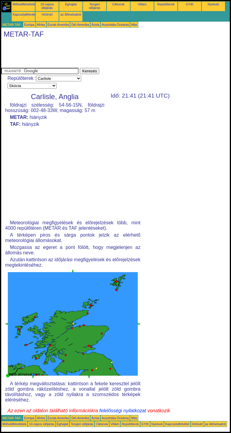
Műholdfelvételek (25, 4)
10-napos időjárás (47, 6)
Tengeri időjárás (94, 6)
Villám (142, 4)
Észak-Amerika (58, 24)
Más (134, 24)
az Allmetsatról (70, 14)
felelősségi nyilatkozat (122, 410)
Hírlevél (47, 14)
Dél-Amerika (80, 24)
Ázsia (95, 24)
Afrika (41, 24)
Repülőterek (165, 4)
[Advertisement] (110, 54)
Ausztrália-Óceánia (115, 24)
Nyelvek (213, 4)
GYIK (189, 4)
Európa (29, 24)
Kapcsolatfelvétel (25, 14)
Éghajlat (71, 4)
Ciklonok (118, 4)
